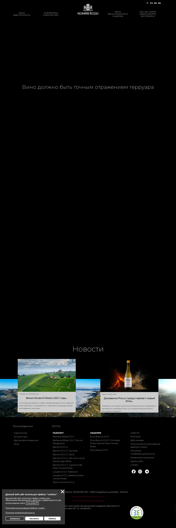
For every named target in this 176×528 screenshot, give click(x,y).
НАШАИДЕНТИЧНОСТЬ (21, 14)
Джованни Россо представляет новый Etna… (129, 400)
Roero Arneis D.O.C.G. (64, 482)
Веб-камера (137, 440)
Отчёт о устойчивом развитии (88, 500)
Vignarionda (20, 433)
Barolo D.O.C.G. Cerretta (65, 450)
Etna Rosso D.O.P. (99, 450)
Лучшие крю (20, 436)
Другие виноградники (26, 440)
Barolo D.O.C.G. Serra (63, 454)
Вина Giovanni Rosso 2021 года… (46, 398)
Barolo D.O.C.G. (60, 447)
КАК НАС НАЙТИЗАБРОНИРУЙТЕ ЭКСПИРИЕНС (148, 14)
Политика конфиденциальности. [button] (20, 513)
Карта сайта (136, 461)
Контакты (135, 436)
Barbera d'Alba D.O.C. (64, 436)
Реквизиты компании (142, 457)
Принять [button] (52, 518)
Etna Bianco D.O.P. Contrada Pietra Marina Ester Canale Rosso (105, 443)
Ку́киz (102, 496)
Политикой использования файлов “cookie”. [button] (25, 508)
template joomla (175, 511)
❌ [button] (63, 492)
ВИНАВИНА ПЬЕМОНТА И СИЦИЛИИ (118, 14)
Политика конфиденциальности (85, 496)
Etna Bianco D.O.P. (99, 436)
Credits (134, 465)
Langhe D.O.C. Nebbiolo (65, 472)
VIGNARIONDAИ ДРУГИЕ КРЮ (50, 14)
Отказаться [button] (15, 518)
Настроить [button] (34, 518)
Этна (16, 444)
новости (134, 433)
